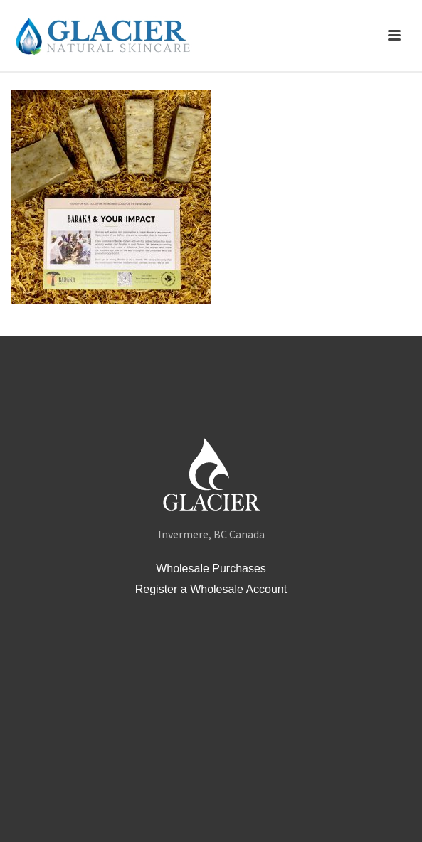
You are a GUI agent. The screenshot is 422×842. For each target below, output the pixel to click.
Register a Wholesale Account (211, 589)
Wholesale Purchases (211, 569)
